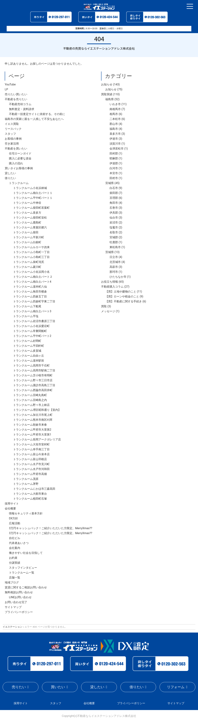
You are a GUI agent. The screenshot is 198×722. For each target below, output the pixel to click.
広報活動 (14, 523)
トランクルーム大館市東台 (30, 493)
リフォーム (175, 687)
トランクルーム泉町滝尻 (28, 262)
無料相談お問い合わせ (19, 592)
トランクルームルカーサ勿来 (31, 247)
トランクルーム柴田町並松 (30, 217)
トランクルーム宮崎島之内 (30, 400)
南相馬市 (115, 109)
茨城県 (109, 252)
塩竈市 (114, 227)
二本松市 (115, 119)
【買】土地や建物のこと (120, 291)
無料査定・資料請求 (21, 109)
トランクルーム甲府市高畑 (30, 474)
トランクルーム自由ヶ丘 (28, 355)
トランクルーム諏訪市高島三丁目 (34, 385)
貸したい (10, 173)
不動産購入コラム (112, 286)
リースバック (13, 128)
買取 (104, 306)
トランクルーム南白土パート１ (32, 193)
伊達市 (114, 138)
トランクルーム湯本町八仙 (30, 286)
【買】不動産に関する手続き (123, 301)
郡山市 (114, 124)
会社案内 (14, 548)
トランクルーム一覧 (21, 572)
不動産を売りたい (16, 99)
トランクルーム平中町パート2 (32, 336)
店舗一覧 (14, 577)
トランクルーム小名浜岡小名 (31, 271)
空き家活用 (12, 143)
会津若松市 (117, 148)
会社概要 (10, 508)
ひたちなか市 (118, 276)
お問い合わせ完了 (16, 602)
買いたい (58, 687)
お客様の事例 (13, 138)
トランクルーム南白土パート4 (32, 281)
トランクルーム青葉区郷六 (30, 227)
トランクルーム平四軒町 (28, 345)
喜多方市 (115, 133)
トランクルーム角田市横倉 (30, 291)
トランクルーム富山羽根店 (30, 459)
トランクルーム (19, 183)
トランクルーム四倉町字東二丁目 (34, 301)
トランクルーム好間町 (27, 341)
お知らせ (106, 84)
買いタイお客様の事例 (19, 168)
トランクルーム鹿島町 (27, 222)
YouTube (10, 84)
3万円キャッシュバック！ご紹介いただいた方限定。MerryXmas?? (50, 528)
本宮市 (114, 173)
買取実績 (106, 94)
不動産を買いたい (16, 148)
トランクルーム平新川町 (28, 237)
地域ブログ (12, 582)
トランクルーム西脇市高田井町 (32, 390)
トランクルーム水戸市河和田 (31, 469)
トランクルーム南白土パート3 (32, 311)
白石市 (114, 188)
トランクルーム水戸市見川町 (31, 464)
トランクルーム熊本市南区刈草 (32, 419)
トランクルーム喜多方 (27, 212)
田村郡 (114, 153)
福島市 (114, 128)
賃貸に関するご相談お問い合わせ (26, 587)
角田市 (114, 202)
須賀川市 (115, 143)
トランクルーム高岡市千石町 (31, 365)
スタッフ (10, 133)
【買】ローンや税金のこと (122, 296)
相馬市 (114, 114)
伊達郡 (114, 163)
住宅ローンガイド (20, 153)
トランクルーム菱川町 (27, 267)
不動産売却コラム (20, 104)
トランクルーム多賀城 (27, 350)
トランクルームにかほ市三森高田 (34, 488)
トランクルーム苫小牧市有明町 (32, 375)
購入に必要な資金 (20, 158)
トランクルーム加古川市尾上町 (32, 414)
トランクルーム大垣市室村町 (31, 444)
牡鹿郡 (114, 242)
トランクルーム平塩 (25, 316)
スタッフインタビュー (23, 567)
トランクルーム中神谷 (27, 202)
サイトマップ (13, 607)
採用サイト (12, 503)
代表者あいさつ (19, 543)
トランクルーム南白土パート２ (32, 276)
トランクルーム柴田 (25, 232)
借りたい (10, 178)
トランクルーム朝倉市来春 (30, 424)
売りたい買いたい (16, 94)
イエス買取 (12, 124)
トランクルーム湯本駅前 (28, 360)
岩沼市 (114, 222)
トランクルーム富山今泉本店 (31, 454)
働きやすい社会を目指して (26, 553)
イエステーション (12, 626)
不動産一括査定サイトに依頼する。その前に (37, 114)
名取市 (114, 232)
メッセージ (108, 311)
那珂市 (114, 271)
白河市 (114, 168)
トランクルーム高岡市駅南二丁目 (34, 370)
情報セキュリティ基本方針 (26, 513)
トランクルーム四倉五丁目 (30, 296)
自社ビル (14, 538)
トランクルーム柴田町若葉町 (31, 207)
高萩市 (114, 267)
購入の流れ (16, 163)
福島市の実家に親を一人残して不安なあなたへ (34, 119)
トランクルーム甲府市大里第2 (32, 429)
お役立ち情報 (109, 281)
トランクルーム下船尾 (27, 306)
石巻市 (114, 207)
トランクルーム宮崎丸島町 (30, 395)
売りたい (19, 687)
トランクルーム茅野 (25, 484)
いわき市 (115, 104)
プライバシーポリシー (19, 612)
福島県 (109, 99)
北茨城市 (115, 262)
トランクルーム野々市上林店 (31, 405)
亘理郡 (114, 198)
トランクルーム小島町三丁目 (31, 257)
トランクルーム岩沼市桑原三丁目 (34, 321)
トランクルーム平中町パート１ (32, 198)
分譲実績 (14, 562)
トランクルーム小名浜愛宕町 (31, 326)
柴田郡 (114, 193)
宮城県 (109, 183)
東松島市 (115, 247)
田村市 (114, 178)
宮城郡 (114, 237)
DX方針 (13, 518)
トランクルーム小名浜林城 (30, 188)
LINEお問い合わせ (20, 597)
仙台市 (114, 217)
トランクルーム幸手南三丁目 (31, 449)
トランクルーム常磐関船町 (30, 331)
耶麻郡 (114, 158)
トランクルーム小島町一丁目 (31, 252)
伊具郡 (114, 212)
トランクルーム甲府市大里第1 (32, 434)
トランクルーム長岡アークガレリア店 (37, 439)
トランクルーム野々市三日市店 (32, 380)
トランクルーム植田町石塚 (30, 498)
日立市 (114, 257)
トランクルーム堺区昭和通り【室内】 (37, 410)
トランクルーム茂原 (25, 479)
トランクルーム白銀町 (27, 242)
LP (6, 89)
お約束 (13, 557)
